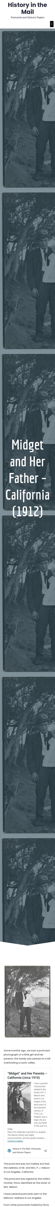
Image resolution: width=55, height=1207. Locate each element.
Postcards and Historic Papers (27, 17)
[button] (52, 24)
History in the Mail (27, 8)
